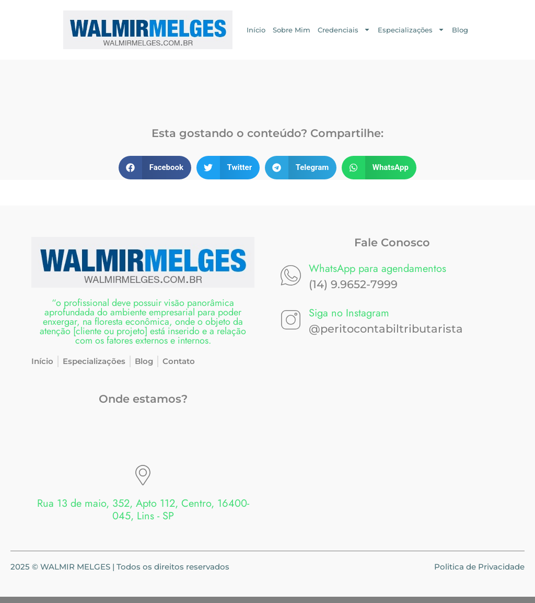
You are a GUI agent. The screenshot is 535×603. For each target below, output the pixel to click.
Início (256, 30)
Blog (460, 30)
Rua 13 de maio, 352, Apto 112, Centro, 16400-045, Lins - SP (143, 510)
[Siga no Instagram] (291, 320)
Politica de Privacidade (479, 567)
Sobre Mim (291, 30)
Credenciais (344, 30)
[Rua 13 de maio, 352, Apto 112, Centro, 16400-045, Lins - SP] (143, 475)
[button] (155, 167)
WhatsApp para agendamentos (377, 268)
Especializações (411, 30)
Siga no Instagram (349, 313)
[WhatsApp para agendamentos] (291, 275)
